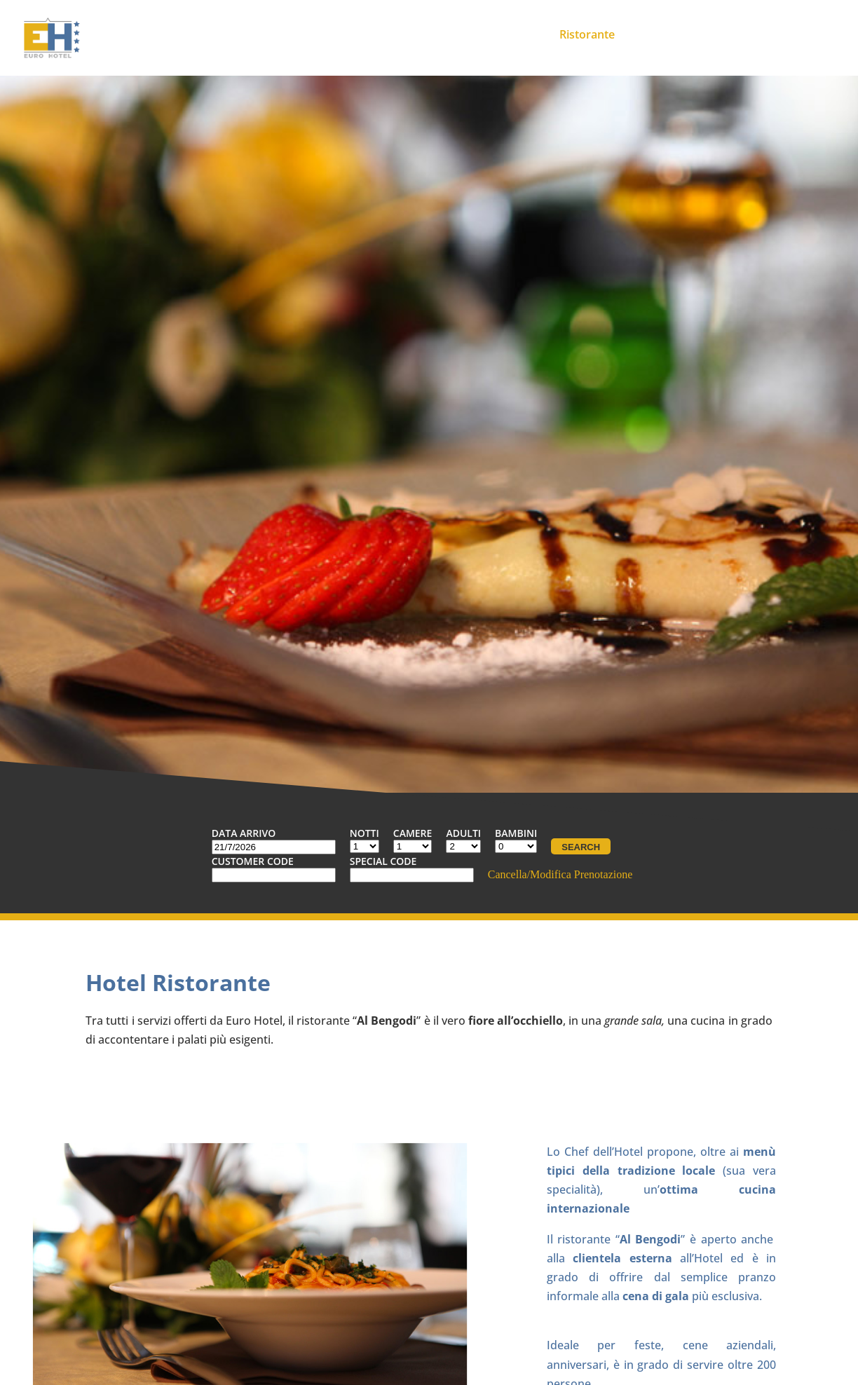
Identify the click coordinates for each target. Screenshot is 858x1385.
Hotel (390, 34)
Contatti (796, 34)
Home (337, 34)
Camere (449, 34)
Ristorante (587, 34)
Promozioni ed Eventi (694, 34)
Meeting (514, 34)
